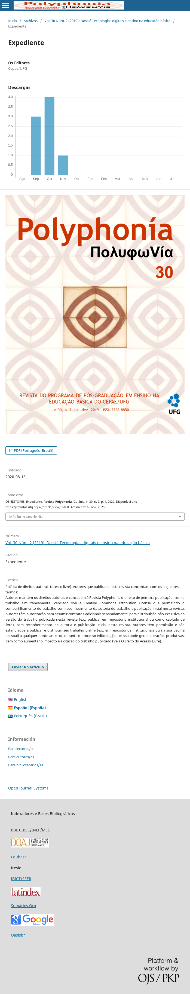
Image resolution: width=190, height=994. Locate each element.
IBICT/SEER (21, 878)
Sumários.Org (23, 905)
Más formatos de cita (26, 516)
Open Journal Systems (28, 788)
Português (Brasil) (30, 715)
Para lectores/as (21, 748)
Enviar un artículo (28, 666)
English (20, 699)
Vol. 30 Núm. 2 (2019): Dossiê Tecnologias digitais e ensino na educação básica (107, 20)
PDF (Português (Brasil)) (33, 450)
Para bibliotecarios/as (25, 765)
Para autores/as (21, 756)
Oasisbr (18, 935)
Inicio (12, 20)
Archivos (31, 20)
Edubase (19, 856)
